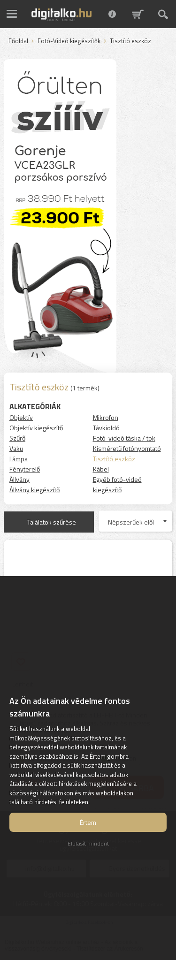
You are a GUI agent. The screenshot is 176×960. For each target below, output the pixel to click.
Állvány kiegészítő (34, 490)
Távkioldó (106, 428)
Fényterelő (24, 469)
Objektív (21, 417)
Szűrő (17, 438)
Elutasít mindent (88, 843)
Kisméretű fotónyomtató (127, 448)
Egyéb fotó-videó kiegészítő (117, 484)
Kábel (101, 469)
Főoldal (18, 41)
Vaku (16, 448)
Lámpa (18, 459)
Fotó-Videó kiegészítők (69, 41)
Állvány (19, 479)
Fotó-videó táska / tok (124, 438)
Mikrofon (105, 417)
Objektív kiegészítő (36, 428)
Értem (88, 822)
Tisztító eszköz (114, 459)
